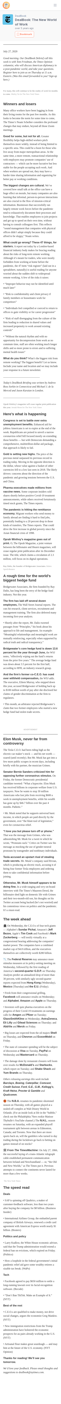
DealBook (20, 15)
